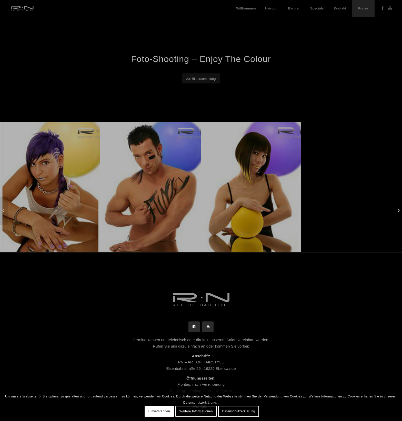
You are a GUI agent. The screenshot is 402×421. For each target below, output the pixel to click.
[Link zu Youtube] (390, 8)
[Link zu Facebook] (382, 8)
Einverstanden (159, 411)
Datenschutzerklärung (238, 411)
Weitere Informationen (196, 411)
